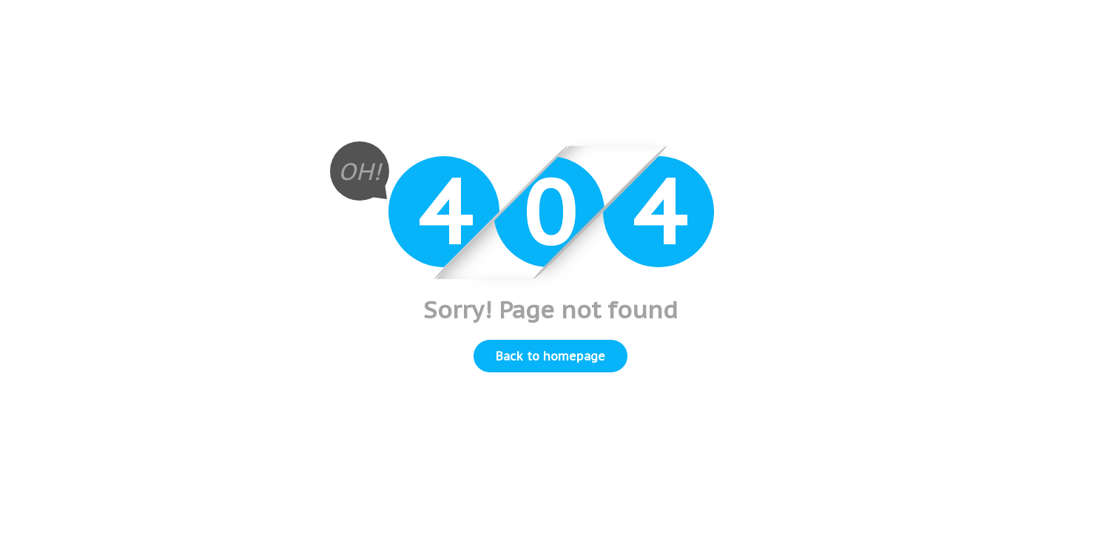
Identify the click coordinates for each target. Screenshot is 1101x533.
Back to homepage (550, 356)
